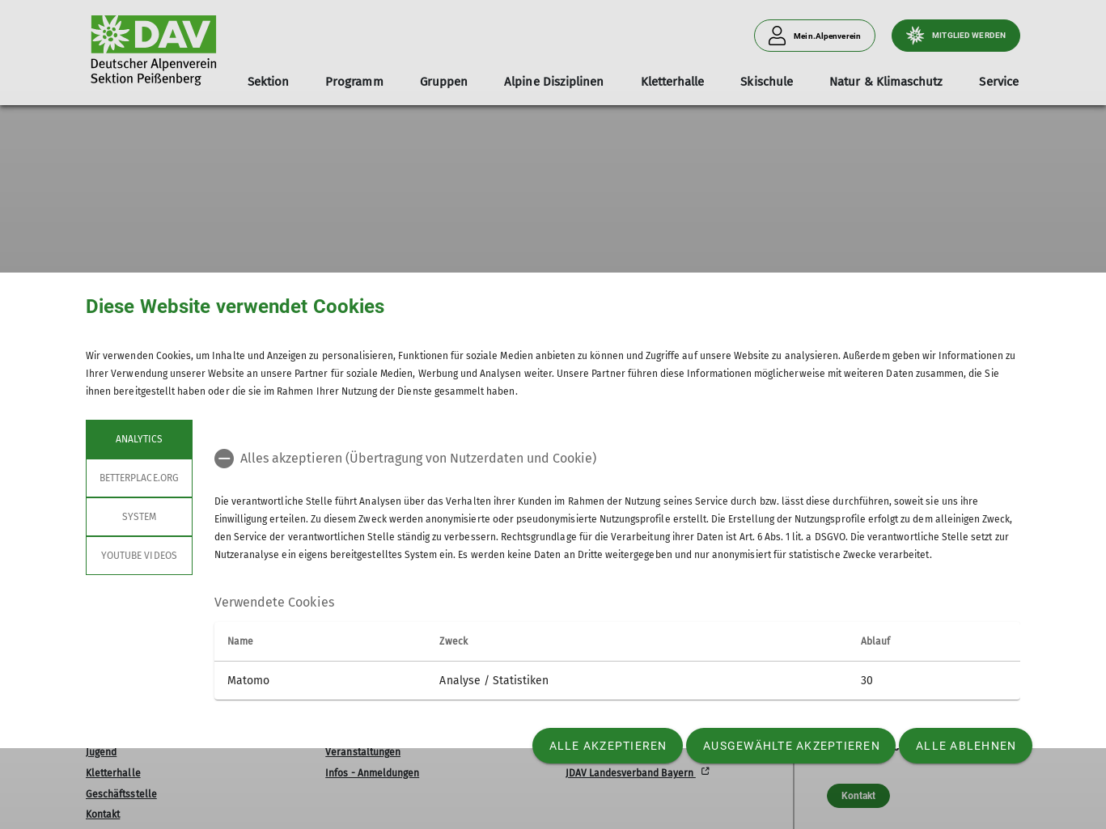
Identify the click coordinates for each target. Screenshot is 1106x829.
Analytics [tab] (139, 439)
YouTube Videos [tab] (139, 555)
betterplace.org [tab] (139, 478)
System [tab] (139, 516)
